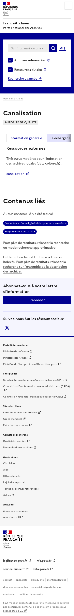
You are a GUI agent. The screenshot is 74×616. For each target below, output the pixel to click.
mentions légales (56, 580)
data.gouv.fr (41, 569)
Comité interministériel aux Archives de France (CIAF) (33, 380)
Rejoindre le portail (14, 482)
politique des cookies (31, 594)
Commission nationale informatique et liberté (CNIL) (33, 396)
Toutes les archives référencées (20, 489)
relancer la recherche (53, 242)
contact (7, 580)
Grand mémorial (12, 419)
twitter (7, 328)
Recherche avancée (22, 78)
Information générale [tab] (25, 138)
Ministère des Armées (15, 358)
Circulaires (9, 463)
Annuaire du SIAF (13, 517)
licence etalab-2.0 (13, 611)
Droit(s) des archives (14, 441)
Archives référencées (30, 60)
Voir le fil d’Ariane (13, 98)
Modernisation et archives (18, 447)
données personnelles (15, 587)
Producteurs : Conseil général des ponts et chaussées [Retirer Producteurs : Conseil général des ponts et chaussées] (34, 223)
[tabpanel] (37, 165)
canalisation (15, 173)
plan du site (37, 580)
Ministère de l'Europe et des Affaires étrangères (30, 364)
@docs (7, 495)
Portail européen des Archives (20, 412)
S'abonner (37, 299)
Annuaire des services (15, 511)
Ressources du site (28, 69)
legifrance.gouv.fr (15, 561)
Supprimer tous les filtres (19, 231)
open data (21, 580)
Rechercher (53, 48)
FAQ (62, 48)
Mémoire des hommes (15, 425)
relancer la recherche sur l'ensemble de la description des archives (35, 266)
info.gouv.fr (44, 561)
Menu (68, 6)
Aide (5, 470)
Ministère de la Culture (16, 351)
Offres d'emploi (12, 476)
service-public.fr (14, 569)
